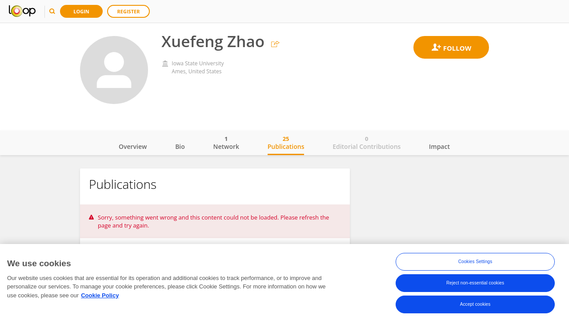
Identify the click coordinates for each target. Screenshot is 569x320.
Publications (286, 143)
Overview (133, 146)
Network (226, 143)
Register (128, 11)
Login (81, 11)
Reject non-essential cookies (475, 284)
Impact (439, 146)
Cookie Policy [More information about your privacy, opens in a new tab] (100, 296)
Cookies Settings (475, 262)
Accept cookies (475, 305)
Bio (180, 146)
